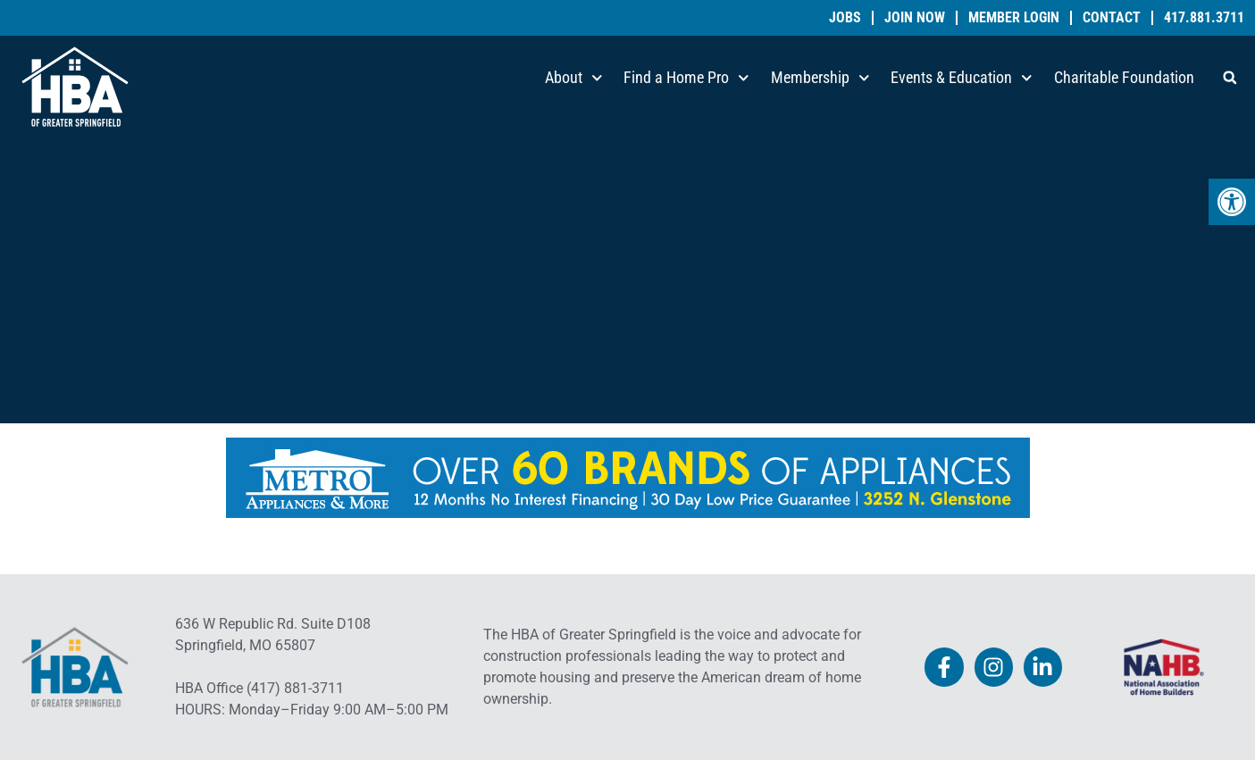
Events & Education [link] (962, 78)
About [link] (574, 78)
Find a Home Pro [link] (686, 78)
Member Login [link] (1013, 18)
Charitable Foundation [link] (1124, 77)
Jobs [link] (845, 18)
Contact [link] (1112, 18)
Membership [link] (820, 78)
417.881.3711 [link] (1204, 18)
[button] (1230, 77)
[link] (1232, 202)
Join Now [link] (914, 18)
